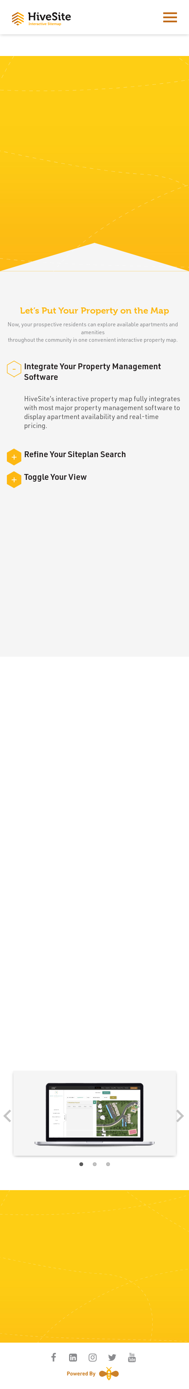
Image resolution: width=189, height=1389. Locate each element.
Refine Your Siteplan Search (66, 454)
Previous (12, 1118)
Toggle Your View (47, 476)
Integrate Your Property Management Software (84, 371)
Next (177, 1118)
